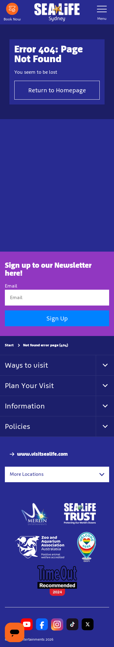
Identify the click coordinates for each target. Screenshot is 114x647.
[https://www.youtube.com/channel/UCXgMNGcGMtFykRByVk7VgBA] (27, 624)
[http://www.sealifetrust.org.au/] (80, 513)
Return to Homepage (57, 90)
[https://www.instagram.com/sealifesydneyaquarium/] (57, 624)
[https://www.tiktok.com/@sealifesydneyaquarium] (72, 624)
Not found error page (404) (45, 345)
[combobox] (57, 474)
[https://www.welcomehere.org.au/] (86, 547)
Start (9, 345)
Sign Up (57, 318)
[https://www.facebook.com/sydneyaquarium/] (42, 624)
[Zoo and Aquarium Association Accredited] (40, 547)
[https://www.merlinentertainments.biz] (35, 513)
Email (11, 286)
